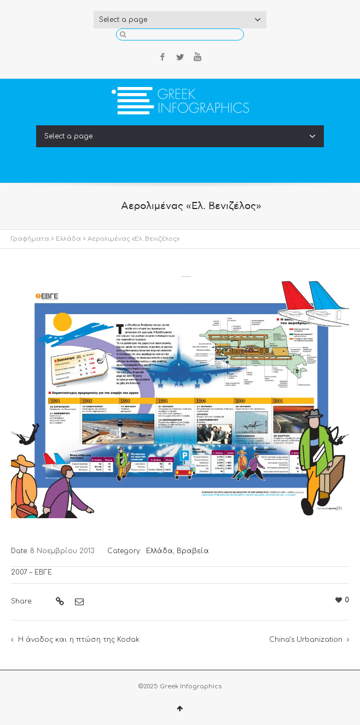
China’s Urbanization (305, 639)
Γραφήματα (30, 238)
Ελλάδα (68, 238)
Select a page (180, 19)
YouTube (197, 56)
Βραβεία (193, 551)
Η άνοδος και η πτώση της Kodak (79, 639)
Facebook (162, 56)
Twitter (180, 56)
